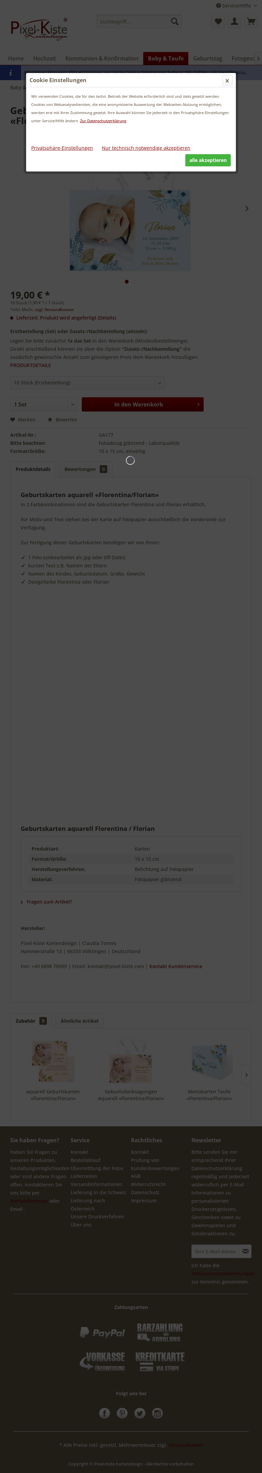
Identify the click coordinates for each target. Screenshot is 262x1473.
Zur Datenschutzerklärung (103, 120)
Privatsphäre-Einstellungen (62, 148)
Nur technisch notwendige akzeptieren (146, 148)
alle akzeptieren (208, 160)
